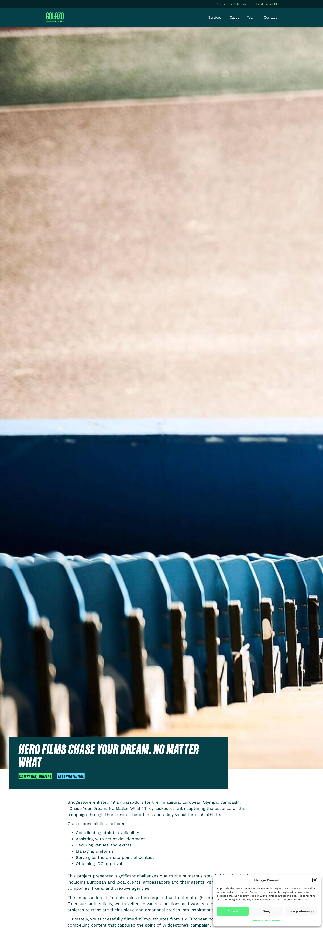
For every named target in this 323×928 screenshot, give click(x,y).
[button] (315, 880)
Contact (270, 17)
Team (251, 17)
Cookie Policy (257, 920)
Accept (233, 911)
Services (214, 17)
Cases (234, 17)
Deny (266, 911)
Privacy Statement (272, 920)
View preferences (301, 911)
